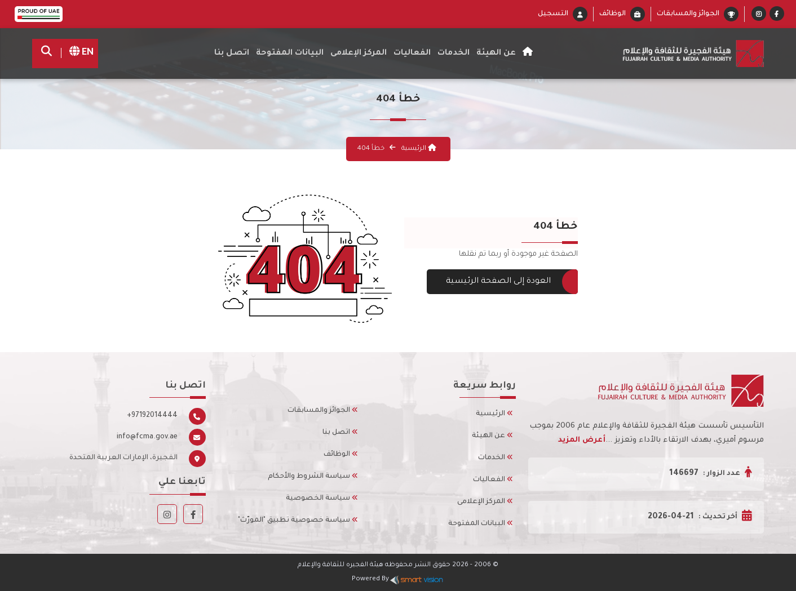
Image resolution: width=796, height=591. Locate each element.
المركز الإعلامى (485, 502)
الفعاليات (493, 480)
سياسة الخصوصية (322, 499)
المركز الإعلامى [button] (358, 53)
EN (77, 53)
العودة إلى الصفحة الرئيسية (502, 281)
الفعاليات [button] (412, 53)
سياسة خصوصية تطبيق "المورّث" (298, 521)
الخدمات (453, 53)
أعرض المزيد (581, 440)
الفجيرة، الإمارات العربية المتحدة (123, 458)
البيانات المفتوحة (290, 53)
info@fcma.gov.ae (147, 437)
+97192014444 (152, 416)
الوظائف (612, 14)
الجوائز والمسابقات (688, 14)
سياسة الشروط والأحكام (313, 477)
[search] (49, 54)
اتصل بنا (231, 53)
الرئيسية (418, 149)
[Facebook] (777, 15)
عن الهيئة (492, 436)
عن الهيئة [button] (496, 53)
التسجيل (553, 14)
